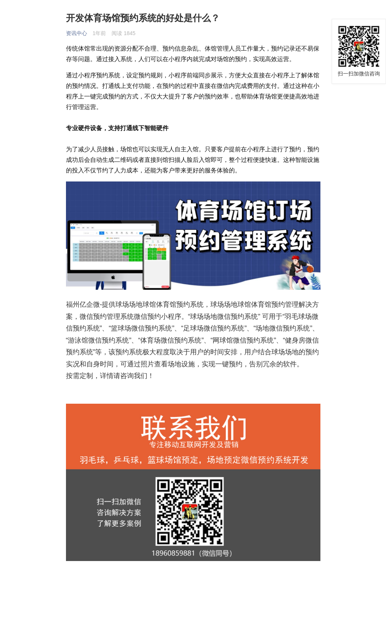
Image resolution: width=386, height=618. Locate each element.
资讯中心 (76, 33)
